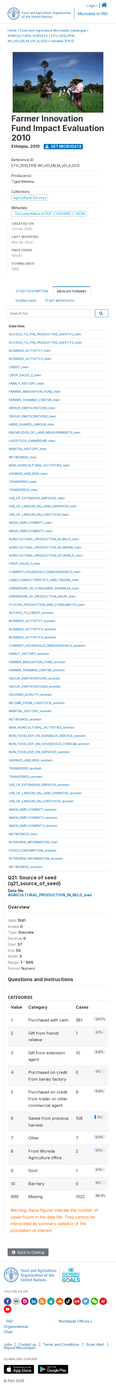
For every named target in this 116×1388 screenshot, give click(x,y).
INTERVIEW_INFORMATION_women (36, 858)
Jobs (8, 1344)
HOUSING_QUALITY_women (30, 694)
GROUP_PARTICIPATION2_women (35, 686)
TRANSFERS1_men (23, 482)
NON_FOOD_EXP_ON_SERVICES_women (39, 752)
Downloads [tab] (26, 301)
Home (12, 30)
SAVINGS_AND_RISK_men (28, 474)
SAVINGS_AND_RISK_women (30, 760)
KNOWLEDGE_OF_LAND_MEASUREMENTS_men (44, 432)
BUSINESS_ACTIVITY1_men (30, 351)
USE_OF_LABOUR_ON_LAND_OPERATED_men (43, 506)
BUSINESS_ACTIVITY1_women (32, 621)
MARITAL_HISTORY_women (30, 711)
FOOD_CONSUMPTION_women (32, 850)
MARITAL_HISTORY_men (28, 449)
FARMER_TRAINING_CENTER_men (34, 400)
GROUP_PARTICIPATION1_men (32, 408)
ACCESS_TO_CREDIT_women (31, 613)
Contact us (27, 1344)
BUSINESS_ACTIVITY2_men (30, 359)
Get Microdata (63, 146)
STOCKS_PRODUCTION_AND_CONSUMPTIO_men (47, 605)
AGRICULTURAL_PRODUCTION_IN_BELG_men (44, 539)
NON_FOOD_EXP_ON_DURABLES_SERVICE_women (47, 736)
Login (91, 6)
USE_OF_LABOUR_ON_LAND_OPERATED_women (45, 793)
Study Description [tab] (32, 291)
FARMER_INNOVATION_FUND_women (37, 662)
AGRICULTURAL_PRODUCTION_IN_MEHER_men (45, 547)
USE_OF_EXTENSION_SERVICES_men (37, 498)
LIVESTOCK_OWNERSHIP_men (32, 441)
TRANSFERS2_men (23, 490)
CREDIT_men (19, 367)
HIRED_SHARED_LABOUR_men (31, 424)
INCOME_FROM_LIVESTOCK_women (37, 703)
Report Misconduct (19, 1348)
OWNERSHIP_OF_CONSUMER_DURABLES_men (44, 588)
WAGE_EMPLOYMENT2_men (31, 531)
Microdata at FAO (93, 13)
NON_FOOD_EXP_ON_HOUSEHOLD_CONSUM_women (49, 744)
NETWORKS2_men (23, 834)
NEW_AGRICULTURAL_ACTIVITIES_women (42, 727)
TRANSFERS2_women (25, 777)
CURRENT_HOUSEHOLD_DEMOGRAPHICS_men (44, 572)
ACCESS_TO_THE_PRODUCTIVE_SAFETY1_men (45, 334)
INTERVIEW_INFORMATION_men (33, 842)
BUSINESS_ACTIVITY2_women (32, 629)
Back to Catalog (28, 1252)
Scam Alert (95, 1344)
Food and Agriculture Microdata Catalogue (53, 30)
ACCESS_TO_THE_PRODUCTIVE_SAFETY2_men (45, 342)
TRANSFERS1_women (25, 768)
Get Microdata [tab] (59, 300)
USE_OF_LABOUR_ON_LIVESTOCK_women (41, 801)
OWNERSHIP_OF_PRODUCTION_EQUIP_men (42, 596)
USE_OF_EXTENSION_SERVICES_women (39, 785)
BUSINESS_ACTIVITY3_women (32, 637)
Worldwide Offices (73, 1321)
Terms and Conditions (61, 1344)
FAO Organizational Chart (16, 1326)
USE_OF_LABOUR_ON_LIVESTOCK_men (39, 514)
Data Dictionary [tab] (71, 291)
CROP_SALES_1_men (24, 563)
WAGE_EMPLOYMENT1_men (30, 522)
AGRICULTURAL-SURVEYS (28, 36)
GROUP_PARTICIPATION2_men (32, 416)
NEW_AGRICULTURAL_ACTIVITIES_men (39, 465)
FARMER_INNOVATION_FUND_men (35, 391)
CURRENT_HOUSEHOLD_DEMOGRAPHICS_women (47, 645)
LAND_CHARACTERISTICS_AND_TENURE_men (44, 580)
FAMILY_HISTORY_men (26, 383)
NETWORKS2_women (25, 867)
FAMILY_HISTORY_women (29, 654)
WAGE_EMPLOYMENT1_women (33, 809)
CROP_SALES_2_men (25, 375)
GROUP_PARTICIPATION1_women (34, 678)
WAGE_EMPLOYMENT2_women (33, 817)
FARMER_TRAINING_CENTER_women (37, 670)
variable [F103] (62, 41)
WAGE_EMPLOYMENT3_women (33, 826)
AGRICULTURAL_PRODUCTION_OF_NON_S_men (45, 555)
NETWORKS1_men (23, 457)
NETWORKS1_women (25, 719)
